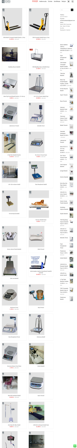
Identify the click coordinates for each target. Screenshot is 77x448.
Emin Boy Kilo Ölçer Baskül (14, 425)
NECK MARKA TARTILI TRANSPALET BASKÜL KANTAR (41, 272)
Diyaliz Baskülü (40, 366)
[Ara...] (65, 10)
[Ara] (72, 10)
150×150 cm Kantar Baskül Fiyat (41, 96)
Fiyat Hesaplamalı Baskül (41, 184)
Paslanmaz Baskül (41, 337)
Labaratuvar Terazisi (14, 125)
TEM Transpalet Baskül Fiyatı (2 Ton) (40, 37)
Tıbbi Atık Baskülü (14, 278)
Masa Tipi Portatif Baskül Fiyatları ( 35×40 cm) (14, 96)
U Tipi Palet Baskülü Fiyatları (14, 155)
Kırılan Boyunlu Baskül (14, 213)
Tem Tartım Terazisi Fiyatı (41, 155)
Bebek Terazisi (41, 249)
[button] (72, 1)
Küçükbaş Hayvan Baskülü (14, 67)
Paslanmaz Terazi (14, 307)
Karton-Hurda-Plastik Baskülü (14, 249)
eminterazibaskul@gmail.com (67, 20)
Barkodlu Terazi (41, 125)
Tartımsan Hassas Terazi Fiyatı (14, 366)
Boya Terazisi (41, 307)
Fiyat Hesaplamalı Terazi (14, 337)
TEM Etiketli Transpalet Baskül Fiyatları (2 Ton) (14, 37)
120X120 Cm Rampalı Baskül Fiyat (41, 425)
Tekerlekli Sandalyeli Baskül (14, 395)
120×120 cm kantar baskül (14, 184)
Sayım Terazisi (41, 395)
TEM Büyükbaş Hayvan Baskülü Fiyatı (41, 67)
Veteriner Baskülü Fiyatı (40, 219)
